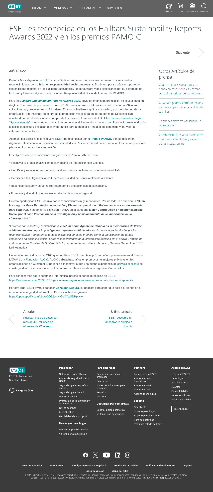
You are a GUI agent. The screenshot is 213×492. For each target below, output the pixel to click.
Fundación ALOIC (37, 259)
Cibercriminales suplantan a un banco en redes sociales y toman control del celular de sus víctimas (180, 89)
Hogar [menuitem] (36, 8)
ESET (46, 80)
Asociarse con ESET (145, 374)
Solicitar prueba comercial (111, 409)
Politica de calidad (181, 399)
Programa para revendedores (142, 380)
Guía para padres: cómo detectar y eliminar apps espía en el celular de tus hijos (181, 107)
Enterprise (102, 381)
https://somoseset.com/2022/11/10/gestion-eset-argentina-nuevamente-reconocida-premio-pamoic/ (71, 280)
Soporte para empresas (147, 415)
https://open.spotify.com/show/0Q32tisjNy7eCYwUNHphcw (46, 296)
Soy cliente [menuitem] (116, 8)
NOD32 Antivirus (68, 396)
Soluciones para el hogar (73, 374)
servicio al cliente (128, 263)
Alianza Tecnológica (145, 393)
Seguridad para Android (72, 392)
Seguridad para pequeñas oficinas (73, 387)
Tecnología (177, 378)
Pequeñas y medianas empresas (109, 375)
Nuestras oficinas (18, 380)
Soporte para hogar (144, 411)
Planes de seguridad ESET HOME (74, 380)
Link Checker (66, 412)
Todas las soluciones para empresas (111, 387)
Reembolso (181, 409)
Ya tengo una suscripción (73, 433)
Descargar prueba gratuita (73, 429)
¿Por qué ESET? (180, 374)
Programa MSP (142, 385)
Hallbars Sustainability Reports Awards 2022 (50, 100)
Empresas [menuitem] (60, 8)
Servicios (102, 392)
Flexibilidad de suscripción (73, 416)
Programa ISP (142, 389)
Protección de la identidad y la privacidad (74, 402)
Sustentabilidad (180, 391)
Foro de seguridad (144, 419)
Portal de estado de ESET (148, 424)
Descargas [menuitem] (87, 8)
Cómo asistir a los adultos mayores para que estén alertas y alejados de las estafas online (181, 139)
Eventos (175, 386)
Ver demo (102, 396)
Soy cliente (140, 407)
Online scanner (67, 407)
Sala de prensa (179, 382)
